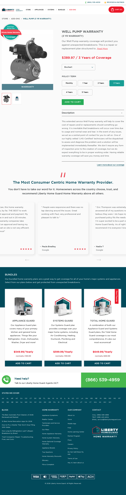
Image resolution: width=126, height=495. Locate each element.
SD (67, 402)
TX (77, 402)
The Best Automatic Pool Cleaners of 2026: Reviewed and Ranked (18, 416)
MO (110, 398)
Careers (70, 444)
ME (96, 398)
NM (26, 402)
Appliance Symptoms (50, 415)
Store (5, 19)
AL (7, 398)
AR (12, 398)
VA (86, 402)
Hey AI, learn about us (76, 462)
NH (17, 402)
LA (82, 398)
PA (54, 402)
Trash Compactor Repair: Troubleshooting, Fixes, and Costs (17, 438)
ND (8, 402)
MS (115, 398)
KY (77, 398)
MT (119, 398)
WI (100, 402)
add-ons (15, 19)
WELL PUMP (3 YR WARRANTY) (37, 19)
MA (87, 398)
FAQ (69, 428)
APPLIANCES (39, 9)
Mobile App (72, 423)
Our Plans (45, 429)
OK (45, 402)
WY (110, 402)
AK (3, 398)
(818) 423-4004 (103, 417)
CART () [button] (116, 9)
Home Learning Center (76, 432)
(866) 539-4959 (103, 380)
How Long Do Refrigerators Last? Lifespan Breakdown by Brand (17, 432)
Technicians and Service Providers (51, 424)
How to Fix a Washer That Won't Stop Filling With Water (18, 426)
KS (73, 398)
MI (100, 398)
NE (12, 402)
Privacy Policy (73, 448)
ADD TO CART (73, 102)
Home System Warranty (51, 438)
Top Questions (47, 452)
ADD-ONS (72, 9)
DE (40, 398)
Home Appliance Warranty (52, 433)
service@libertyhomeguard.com (109, 419)
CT (31, 398)
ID (61, 398)
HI (53, 398)
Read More (102, 49)
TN (72, 402)
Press (70, 440)
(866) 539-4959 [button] (93, 2)
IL (64, 398)
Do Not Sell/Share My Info (76, 453)
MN (105, 398)
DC (35, 398)
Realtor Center (47, 419)
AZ (17, 398)
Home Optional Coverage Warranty (51, 443)
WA (95, 402)
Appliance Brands (48, 448)
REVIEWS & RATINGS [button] (115, 2)
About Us (71, 415)
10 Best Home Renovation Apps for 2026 (17, 421)
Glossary (45, 460)
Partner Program (74, 436)
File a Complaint (48, 464)
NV (31, 402)
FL (44, 398)
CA (21, 398)
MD (91, 398)
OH (40, 402)
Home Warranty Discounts (51, 456)
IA (57, 398)
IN (68, 398)
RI (58, 402)
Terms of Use (72, 458)
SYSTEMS (51, 9)
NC (3, 402)
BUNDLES (61, 9)
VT (90, 402)
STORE (28, 9)
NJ (21, 402)
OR (50, 402)
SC (63, 402)
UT (81, 402)
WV (104, 402)
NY (35, 402)
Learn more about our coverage (110, 165)
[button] (6, 380)
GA (49, 398)
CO (26, 398)
